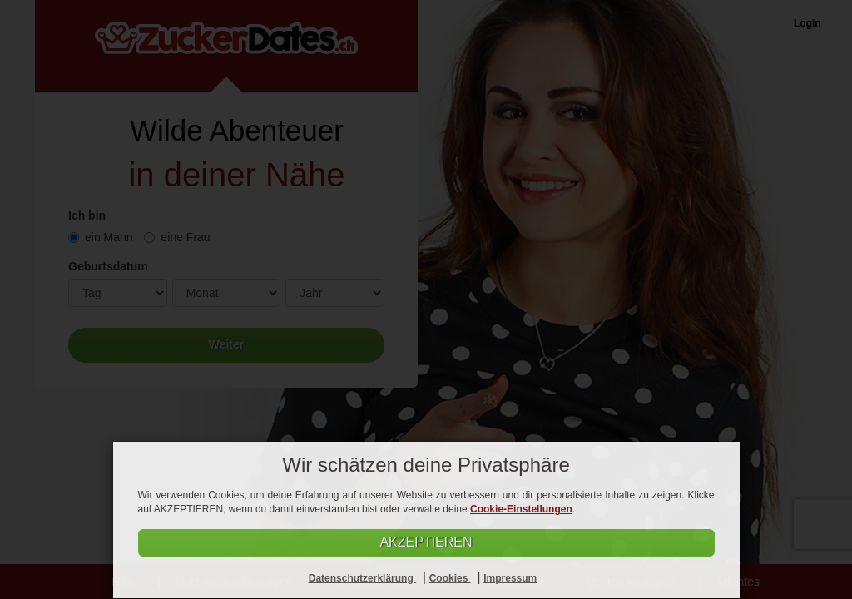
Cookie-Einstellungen (521, 509)
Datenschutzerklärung (362, 578)
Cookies (450, 578)
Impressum (510, 578)
